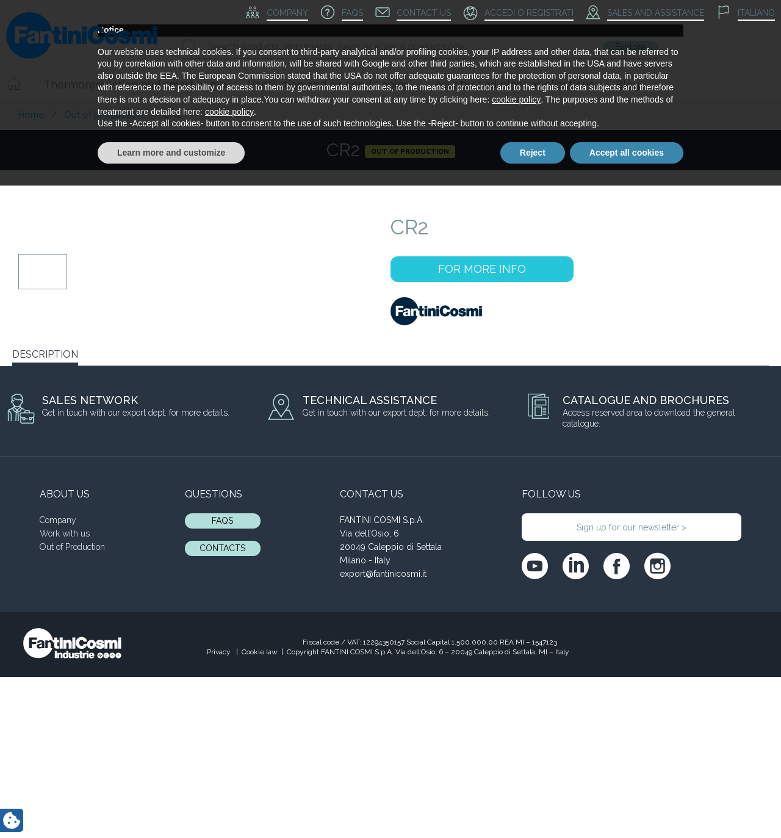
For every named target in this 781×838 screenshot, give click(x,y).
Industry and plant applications (512, 84)
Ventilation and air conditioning (329, 84)
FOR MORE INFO (482, 268)
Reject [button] (532, 804)
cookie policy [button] (516, 752)
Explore (630, 47)
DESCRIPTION (45, 354)
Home (31, 114)
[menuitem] (745, 13)
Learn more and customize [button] (171, 804)
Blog (627, 84)
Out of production (103, 114)
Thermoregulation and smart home (134, 84)
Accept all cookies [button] (626, 804)
